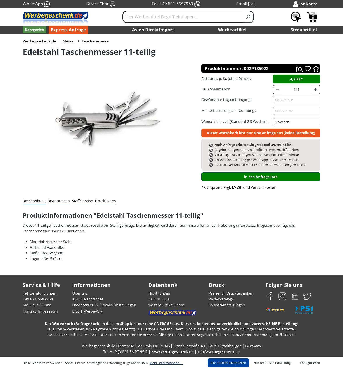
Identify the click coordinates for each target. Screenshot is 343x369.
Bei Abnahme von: (216, 89)
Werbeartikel (232, 30)
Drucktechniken (239, 293)
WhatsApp (36, 4)
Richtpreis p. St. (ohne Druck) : (226, 78)
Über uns (80, 293)
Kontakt (29, 311)
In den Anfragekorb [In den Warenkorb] (261, 176)
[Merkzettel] (296, 17)
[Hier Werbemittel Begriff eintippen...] (182, 17)
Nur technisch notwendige (273, 363)
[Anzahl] (296, 89)
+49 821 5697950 (38, 299)
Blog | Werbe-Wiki (87, 311)
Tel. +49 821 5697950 (176, 4)
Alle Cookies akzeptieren (228, 363)
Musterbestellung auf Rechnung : (228, 110)
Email (245, 4)
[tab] (34, 201)
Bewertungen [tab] (59, 200)
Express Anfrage (68, 30)
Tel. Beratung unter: (40, 293)
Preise (214, 293)
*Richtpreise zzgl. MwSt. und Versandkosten (238, 187)
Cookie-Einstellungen (118, 305)
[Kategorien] (34, 29)
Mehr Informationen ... (166, 363)
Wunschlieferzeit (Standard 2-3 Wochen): (234, 121)
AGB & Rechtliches (87, 299)
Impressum (48, 311)
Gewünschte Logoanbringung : (226, 99)
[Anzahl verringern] (277, 89)
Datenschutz (82, 305)
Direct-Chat (101, 4)
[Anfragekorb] (312, 17)
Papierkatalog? (221, 299)
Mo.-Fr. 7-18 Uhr (37, 305)
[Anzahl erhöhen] (315, 89)
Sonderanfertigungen (227, 305)
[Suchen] (248, 17)
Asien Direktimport (153, 30)
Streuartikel (303, 30)
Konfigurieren (310, 363)
